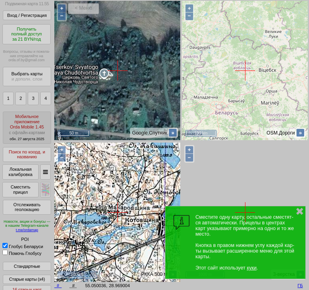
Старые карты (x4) (27, 279)
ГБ (300, 285)
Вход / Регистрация (27, 15)
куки (251, 268)
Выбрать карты (26, 76)
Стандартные (27, 266)
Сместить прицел (20, 189)
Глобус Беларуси (22, 246)
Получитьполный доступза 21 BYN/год (26, 34)
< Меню (83, 8)
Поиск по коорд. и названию (27, 154)
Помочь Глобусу (21, 253)
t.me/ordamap (27, 230)
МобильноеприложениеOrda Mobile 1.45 (27, 127)
